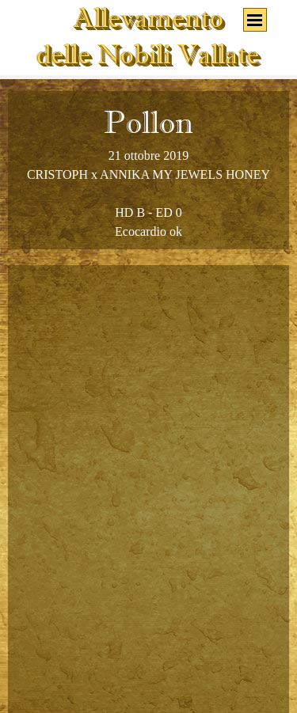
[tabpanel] (148, 170)
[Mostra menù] (255, 20)
